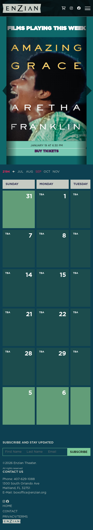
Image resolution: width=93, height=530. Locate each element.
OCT (47, 171)
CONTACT (10, 511)
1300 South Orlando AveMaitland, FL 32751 (21, 486)
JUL (20, 171)
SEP (38, 171)
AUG (29, 171)
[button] (87, 8)
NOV (56, 171)
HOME (7, 506)
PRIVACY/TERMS (15, 516)
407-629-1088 (24, 479)
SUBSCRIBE (78, 452)
